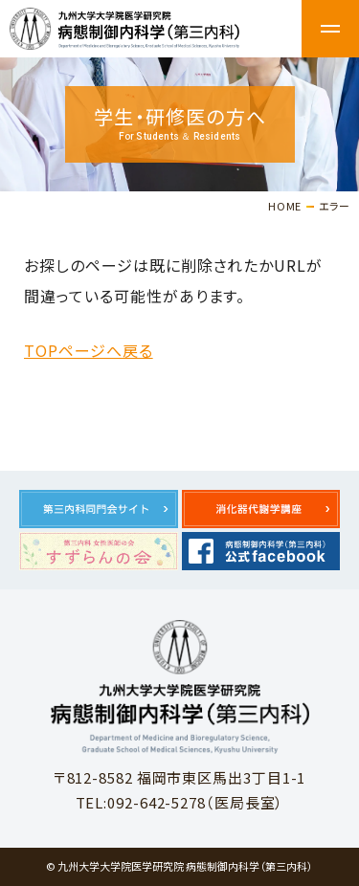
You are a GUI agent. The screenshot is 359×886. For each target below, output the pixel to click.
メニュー (330, 28)
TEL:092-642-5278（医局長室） (180, 802)
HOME (285, 205)
